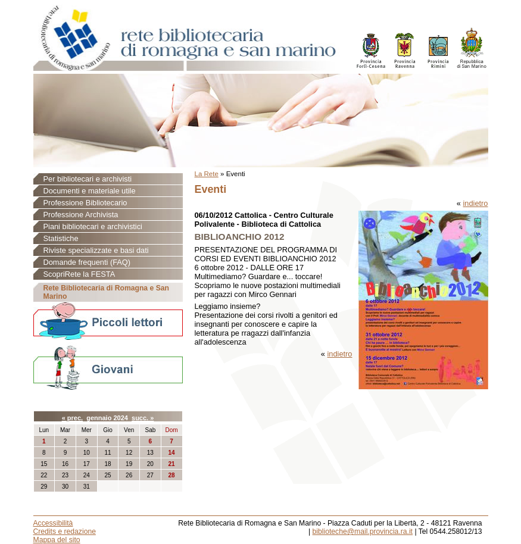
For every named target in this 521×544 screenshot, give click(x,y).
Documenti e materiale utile (89, 190)
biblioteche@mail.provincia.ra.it (363, 531)
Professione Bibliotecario (85, 202)
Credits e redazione (64, 531)
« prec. (72, 417)
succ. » (143, 417)
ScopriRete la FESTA (79, 274)
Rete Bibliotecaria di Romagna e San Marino (106, 292)
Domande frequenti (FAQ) (87, 262)
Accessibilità (53, 523)
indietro (475, 203)
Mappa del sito (56, 540)
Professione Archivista (80, 214)
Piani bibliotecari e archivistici (92, 226)
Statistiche (61, 238)
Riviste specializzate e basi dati (96, 250)
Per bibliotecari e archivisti (87, 178)
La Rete (207, 173)
